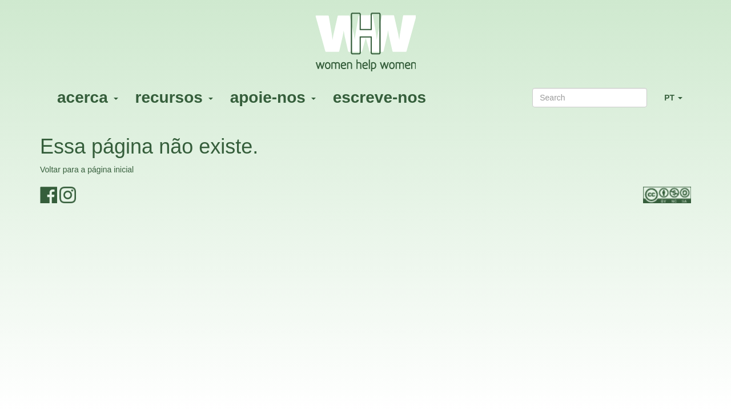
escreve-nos (379, 97)
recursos (174, 97)
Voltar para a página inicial (87, 169)
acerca (87, 97)
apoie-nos (273, 97)
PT (677, 102)
